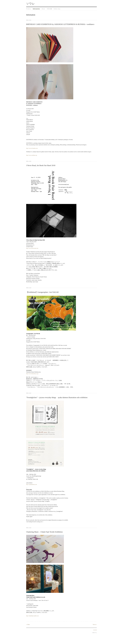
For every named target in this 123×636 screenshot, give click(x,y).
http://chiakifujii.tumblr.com (32, 615)
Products (28, 8)
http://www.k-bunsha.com (32, 148)
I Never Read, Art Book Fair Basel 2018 (40, 165)
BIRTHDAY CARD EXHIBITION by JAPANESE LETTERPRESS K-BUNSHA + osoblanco (60, 24)
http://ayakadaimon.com (31, 484)
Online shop (57, 8)
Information (36, 8)
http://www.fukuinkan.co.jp (32, 373)
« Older (28, 624)
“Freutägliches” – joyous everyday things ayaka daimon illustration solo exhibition (56, 397)
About (43, 8)
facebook (95, 630)
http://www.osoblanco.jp (31, 155)
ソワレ (30, 3)
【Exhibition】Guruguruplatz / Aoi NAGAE (42, 292)
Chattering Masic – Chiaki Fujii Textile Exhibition (44, 532)
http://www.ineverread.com (32, 248)
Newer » (95, 624)
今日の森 (49, 8)
